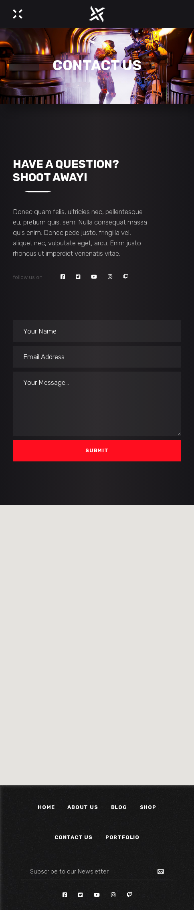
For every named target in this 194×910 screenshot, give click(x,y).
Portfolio (122, 837)
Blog (119, 807)
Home (46, 807)
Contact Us (74, 837)
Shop (148, 807)
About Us (82, 807)
